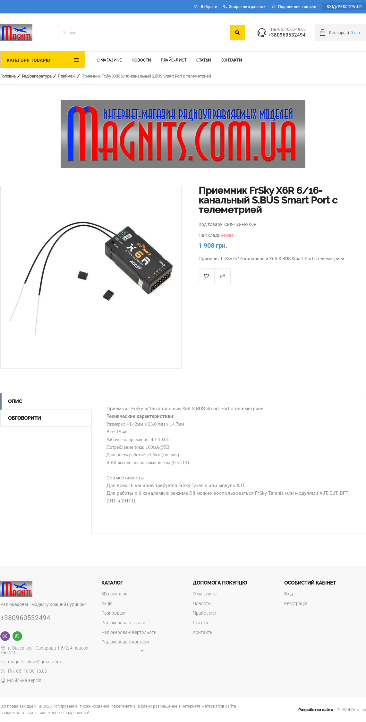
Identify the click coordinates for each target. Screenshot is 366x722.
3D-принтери (114, 593)
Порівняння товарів (297, 6)
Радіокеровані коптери (125, 641)
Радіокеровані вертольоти (129, 632)
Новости (141, 60)
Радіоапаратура (37, 76)
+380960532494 (287, 35)
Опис (15, 401)
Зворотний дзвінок (244, 6)
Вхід (288, 593)
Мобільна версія (24, 680)
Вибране (209, 6)
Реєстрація (295, 603)
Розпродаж (113, 613)
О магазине (109, 60)
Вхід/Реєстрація (344, 6)
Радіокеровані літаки (123, 622)
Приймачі (66, 76)
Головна (8, 76)
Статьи (203, 60)
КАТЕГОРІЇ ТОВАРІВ (28, 60)
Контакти (231, 60)
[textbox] (144, 32)
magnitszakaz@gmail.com (30, 661)
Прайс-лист (174, 60)
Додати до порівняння (223, 276)
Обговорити (24, 418)
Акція (107, 603)
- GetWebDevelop (332, 709)
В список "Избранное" (207, 276)
